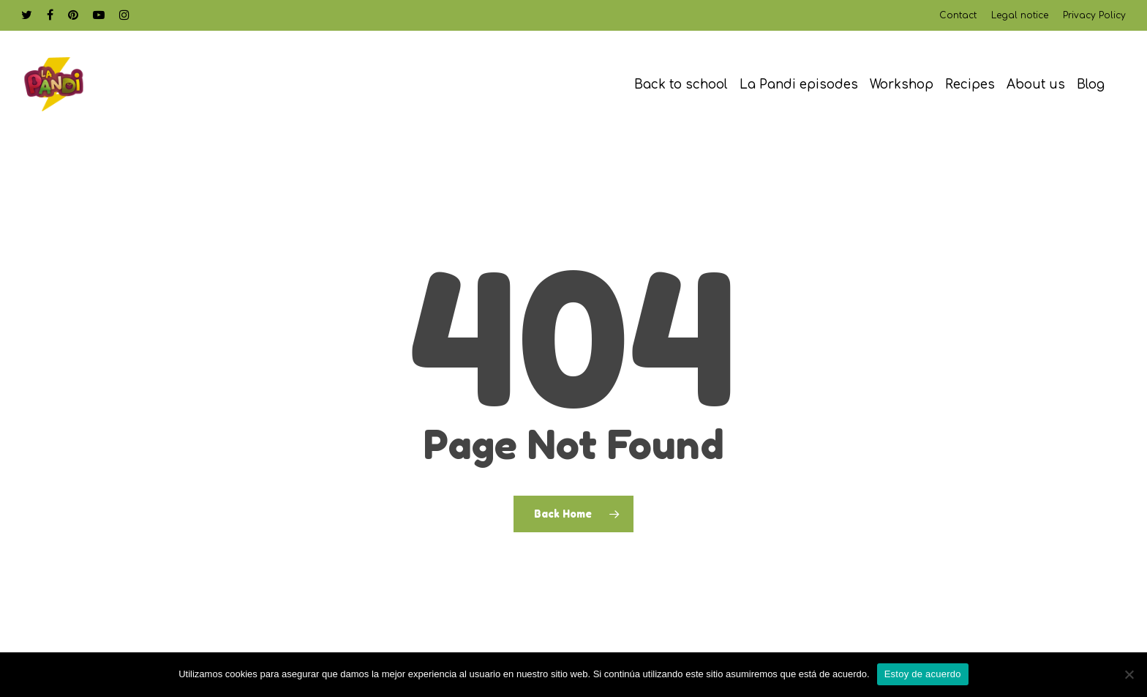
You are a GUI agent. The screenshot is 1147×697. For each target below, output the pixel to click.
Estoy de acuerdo (922, 673)
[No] (1128, 674)
